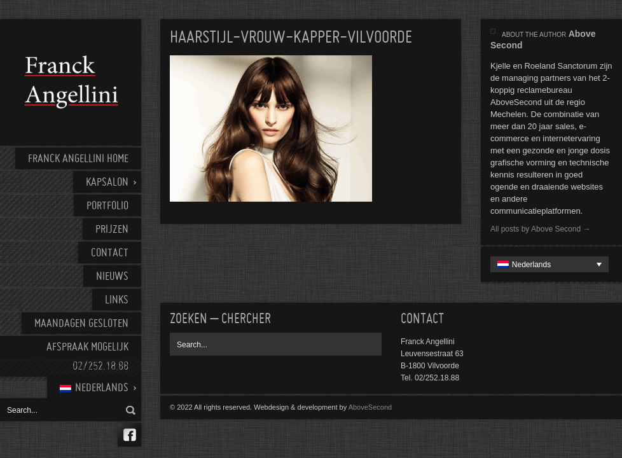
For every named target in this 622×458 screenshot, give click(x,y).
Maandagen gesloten (81, 324)
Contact (109, 253)
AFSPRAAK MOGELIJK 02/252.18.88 (87, 357)
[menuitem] (94, 387)
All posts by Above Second (540, 229)
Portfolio (107, 206)
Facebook (129, 435)
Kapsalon (107, 182)
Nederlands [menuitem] (531, 264)
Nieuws (112, 277)
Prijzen (111, 230)
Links (116, 300)
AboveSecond (370, 407)
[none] (549, 264)
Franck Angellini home (78, 159)
